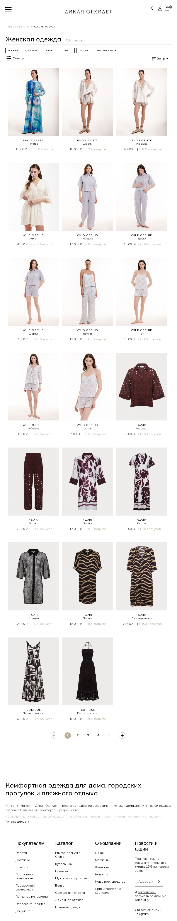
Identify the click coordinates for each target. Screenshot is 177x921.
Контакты (102, 862)
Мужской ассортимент (71, 873)
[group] (13, 50)
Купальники (64, 859)
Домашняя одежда (69, 895)
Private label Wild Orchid (67, 850)
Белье (59, 881)
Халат (33, 238)
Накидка (33, 618)
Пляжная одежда (68, 902)
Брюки (142, 238)
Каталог (24, 26)
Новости (101, 869)
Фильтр (14, 58)
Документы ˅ (24, 906)
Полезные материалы (31, 892)
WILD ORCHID (33, 235)
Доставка (22, 855)
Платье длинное (141, 618)
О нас (99, 848)
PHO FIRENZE (33, 140)
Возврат (21, 862)
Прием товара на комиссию (108, 886)
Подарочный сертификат (25, 883)
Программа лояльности (24, 871)
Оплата (21, 848)
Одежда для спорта (70, 888)
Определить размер (30, 899)
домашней (133, 806)
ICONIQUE (33, 709)
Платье (33, 143)
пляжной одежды (158, 806)
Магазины (102, 855)
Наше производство (110, 877)
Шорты (87, 143)
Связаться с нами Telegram (148, 907)
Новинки (61, 866)
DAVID (141, 425)
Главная (10, 26)
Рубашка (141, 143)
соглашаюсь (147, 887)
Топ (142, 333)
